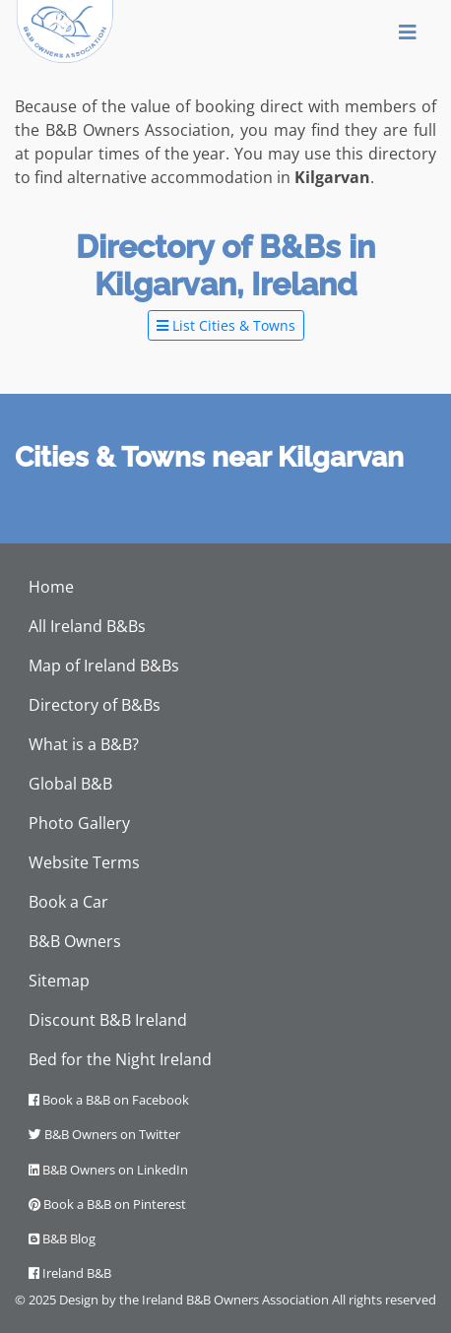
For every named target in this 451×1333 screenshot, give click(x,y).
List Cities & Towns (226, 325)
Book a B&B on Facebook (109, 1100)
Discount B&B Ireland (108, 1020)
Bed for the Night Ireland (120, 1059)
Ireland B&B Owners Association (235, 1299)
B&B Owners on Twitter (104, 1134)
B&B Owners (75, 941)
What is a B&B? (84, 744)
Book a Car (68, 902)
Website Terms (84, 862)
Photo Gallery (79, 823)
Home (51, 587)
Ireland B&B (70, 1273)
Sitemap (59, 980)
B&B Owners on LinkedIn (108, 1169)
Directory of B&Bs (95, 705)
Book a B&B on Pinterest (107, 1204)
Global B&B (70, 783)
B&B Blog (62, 1238)
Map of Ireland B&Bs (104, 665)
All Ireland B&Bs (87, 626)
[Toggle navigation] (407, 31)
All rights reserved (384, 1299)
